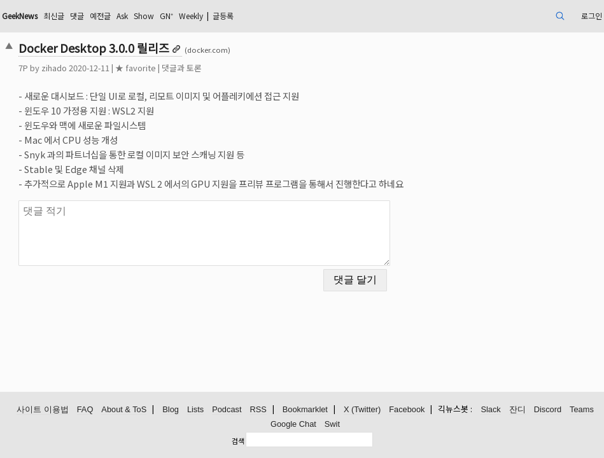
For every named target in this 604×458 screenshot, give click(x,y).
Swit (332, 424)
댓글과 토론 (239, 68)
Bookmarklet (305, 410)
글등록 (325, 15)
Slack (490, 410)
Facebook (407, 410)
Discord (547, 410)
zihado (111, 68)
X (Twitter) (362, 410)
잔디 (517, 410)
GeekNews (85, 15)
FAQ (85, 410)
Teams (582, 410)
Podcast (226, 410)
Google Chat (293, 424)
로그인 (529, 15)
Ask (205, 15)
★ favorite (192, 68)
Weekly (286, 15)
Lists (195, 410)
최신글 (126, 15)
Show (230, 15)
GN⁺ (256, 15)
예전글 (179, 15)
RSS (257, 410)
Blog (170, 410)
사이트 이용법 (43, 410)
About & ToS (123, 410)
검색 (238, 441)
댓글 (152, 15)
